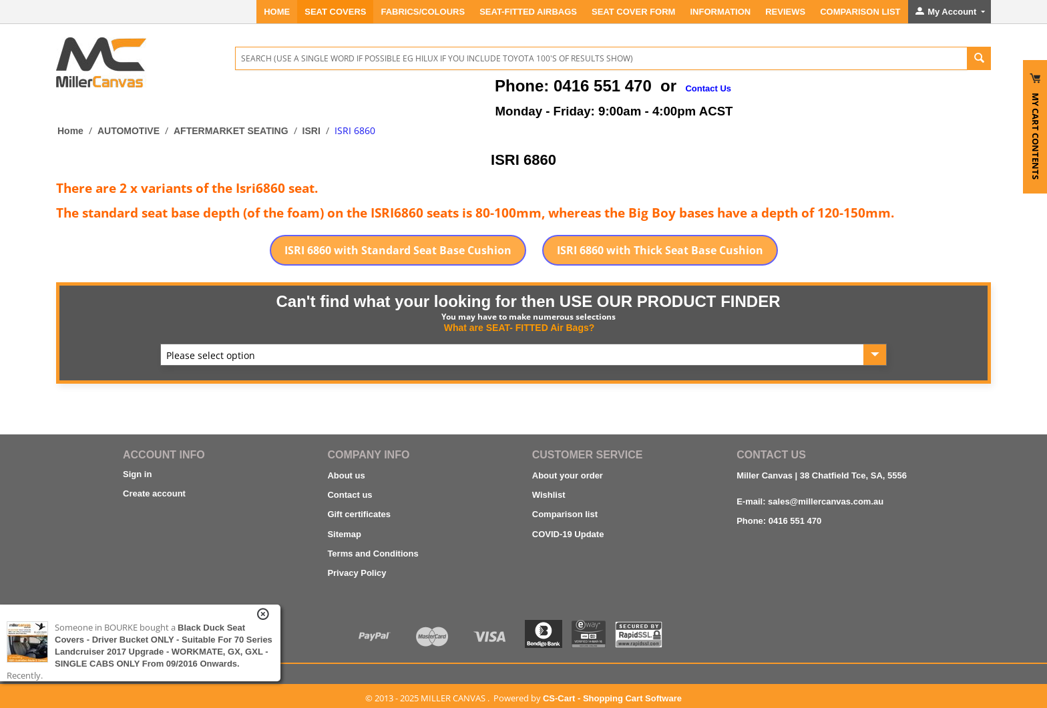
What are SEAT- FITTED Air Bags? (519, 327)
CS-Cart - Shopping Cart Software (612, 698)
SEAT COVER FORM (633, 12)
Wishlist (549, 495)
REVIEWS (785, 12)
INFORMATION (720, 12)
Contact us (349, 495)
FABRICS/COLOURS (423, 12)
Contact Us (708, 88)
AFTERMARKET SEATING (231, 130)
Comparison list (565, 514)
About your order (567, 475)
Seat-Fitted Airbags (528, 12)
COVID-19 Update (568, 534)
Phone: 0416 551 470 (779, 521)
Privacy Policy (356, 573)
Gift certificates (359, 514)
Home (277, 12)
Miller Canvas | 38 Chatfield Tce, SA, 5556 (822, 475)
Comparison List (860, 12)
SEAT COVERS (335, 12)
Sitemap (344, 534)
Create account (154, 493)
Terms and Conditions (372, 554)
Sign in (137, 474)
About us (346, 475)
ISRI (311, 130)
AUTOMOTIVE (128, 130)
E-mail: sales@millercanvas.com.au (810, 501)
